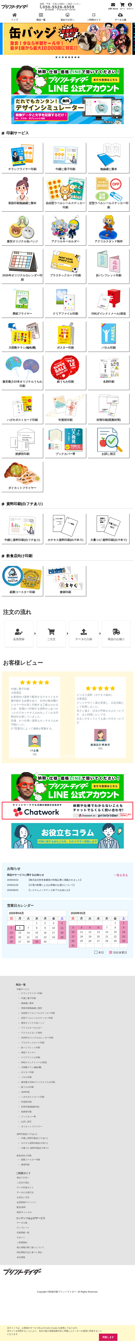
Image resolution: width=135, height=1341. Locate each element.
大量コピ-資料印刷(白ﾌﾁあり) (35, 1148)
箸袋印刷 (25, 1164)
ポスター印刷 (27, 1072)
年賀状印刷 (26, 1102)
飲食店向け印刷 (19, 556)
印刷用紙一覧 (23, 1232)
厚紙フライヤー (28, 1052)
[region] (67, 40)
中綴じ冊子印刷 (28, 998)
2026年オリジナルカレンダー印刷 (37, 1037)
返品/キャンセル (24, 1212)
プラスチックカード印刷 (32, 1042)
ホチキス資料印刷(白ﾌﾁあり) (34, 1143)
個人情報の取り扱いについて (30, 1247)
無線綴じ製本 (27, 1003)
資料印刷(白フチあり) (24, 504)
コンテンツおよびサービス (30, 1218)
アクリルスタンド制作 (31, 1033)
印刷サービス (17, 133)
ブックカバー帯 (28, 1116)
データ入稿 (22, 1223)
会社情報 (21, 1257)
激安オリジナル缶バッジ (32, 1023)
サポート (21, 1237)
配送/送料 (21, 1207)
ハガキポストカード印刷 (32, 1097)
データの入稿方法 (25, 1192)
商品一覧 (21, 984)
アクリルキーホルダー (31, 1028)
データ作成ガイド (25, 1187)
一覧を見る (121, 875)
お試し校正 (26, 1121)
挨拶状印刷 (26, 1111)
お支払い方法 (23, 1197)
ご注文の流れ (23, 1182)
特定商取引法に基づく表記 (29, 1252)
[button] (5, 38)
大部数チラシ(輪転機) (31, 1067)
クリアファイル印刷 (30, 1057)
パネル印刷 (26, 1077)
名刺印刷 (25, 1092)
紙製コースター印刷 (30, 1159)
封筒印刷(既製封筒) (30, 1107)
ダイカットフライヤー (31, 1126)
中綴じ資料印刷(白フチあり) (34, 1138)
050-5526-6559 (59, 7)
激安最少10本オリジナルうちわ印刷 (38, 1082)
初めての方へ (23, 1177)
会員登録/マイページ (26, 1202)
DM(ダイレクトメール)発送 (34, 1062)
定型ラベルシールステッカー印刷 (37, 1018)
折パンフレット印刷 (30, 1047)
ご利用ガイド (23, 1173)
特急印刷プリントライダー (62, 1291)
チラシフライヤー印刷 (31, 993)
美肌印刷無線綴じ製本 (31, 1008)
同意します (108, 1337)
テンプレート (23, 1227)
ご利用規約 (22, 1242)
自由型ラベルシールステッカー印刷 (38, 1013)
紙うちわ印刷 (27, 1087)
